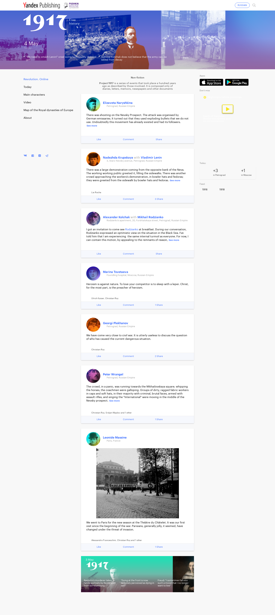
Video (27, 102)
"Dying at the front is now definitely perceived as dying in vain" (137, 583)
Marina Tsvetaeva (115, 271)
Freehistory (74, 21)
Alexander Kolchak (116, 217)
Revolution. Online (36, 79)
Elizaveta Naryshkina (118, 102)
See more (92, 126)
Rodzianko (131, 229)
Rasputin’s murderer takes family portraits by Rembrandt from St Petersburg (100, 583)
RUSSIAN (242, 5)
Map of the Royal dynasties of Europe (48, 110)
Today (28, 87)
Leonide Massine (115, 437)
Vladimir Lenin (151, 157)
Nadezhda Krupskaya (118, 157)
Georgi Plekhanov (115, 323)
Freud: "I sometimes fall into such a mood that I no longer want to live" (173, 583)
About (28, 117)
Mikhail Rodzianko (150, 217)
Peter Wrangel (113, 374)
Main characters (34, 94)
